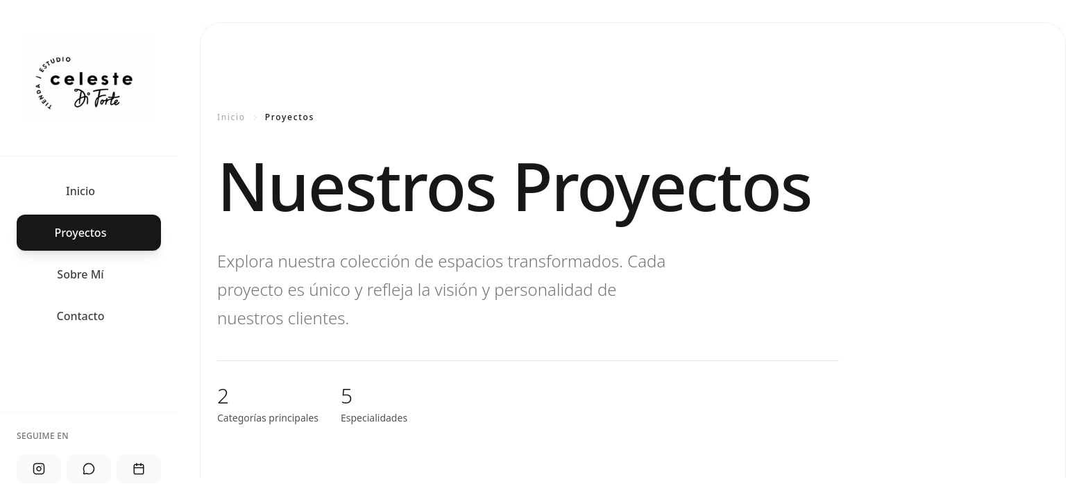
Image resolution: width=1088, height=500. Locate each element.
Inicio (231, 117)
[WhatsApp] (89, 468)
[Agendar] (139, 468)
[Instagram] (39, 468)
